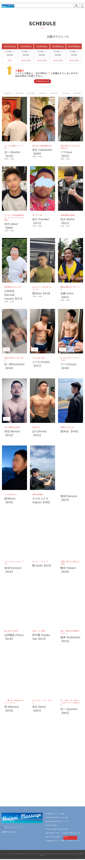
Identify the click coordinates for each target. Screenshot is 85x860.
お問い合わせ (71, 834)
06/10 (19, 93)
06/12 (42, 93)
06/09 (7, 93)
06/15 (77, 93)
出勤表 (51, 826)
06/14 (65, 93)
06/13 (54, 93)
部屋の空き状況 (56, 830)
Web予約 (76, 6)
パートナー (56, 822)
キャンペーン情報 (54, 814)
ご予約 (52, 834)
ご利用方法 (52, 838)
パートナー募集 (54, 841)
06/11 (31, 93)
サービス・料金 (56, 818)
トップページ (74, 841)
